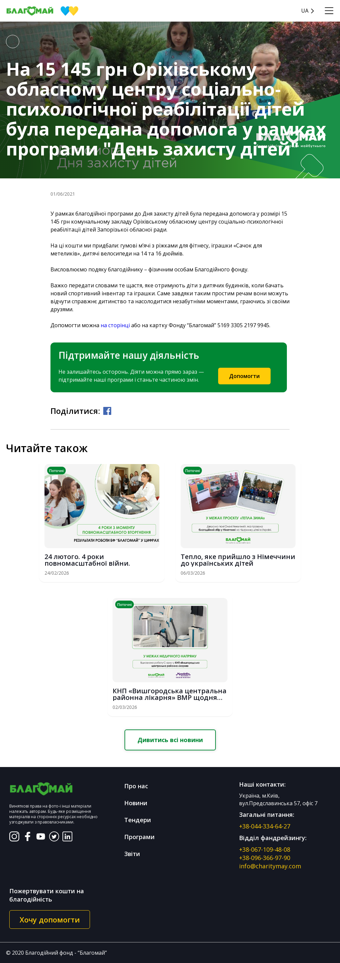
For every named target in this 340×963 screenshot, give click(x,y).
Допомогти (244, 376)
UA (304, 10)
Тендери (137, 820)
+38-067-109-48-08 (264, 849)
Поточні (56, 470)
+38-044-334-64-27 (264, 826)
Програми (139, 837)
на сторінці (115, 325)
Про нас (136, 786)
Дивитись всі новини (170, 740)
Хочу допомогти (50, 919)
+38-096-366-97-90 (264, 858)
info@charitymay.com (270, 866)
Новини (135, 803)
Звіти (132, 854)
